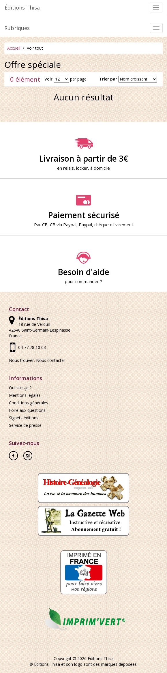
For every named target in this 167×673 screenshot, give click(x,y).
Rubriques (17, 28)
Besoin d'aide (83, 264)
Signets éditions (23, 417)
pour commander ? (83, 281)
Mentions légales (25, 395)
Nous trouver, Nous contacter (37, 360)
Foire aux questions (27, 410)
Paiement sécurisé (83, 207)
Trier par (108, 79)
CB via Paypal (63, 224)
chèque (101, 224)
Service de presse (25, 425)
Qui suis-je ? (20, 387)
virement (124, 224)
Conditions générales (28, 402)
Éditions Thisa (22, 7)
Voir (48, 79)
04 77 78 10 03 (32, 347)
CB (45, 224)
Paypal (85, 224)
